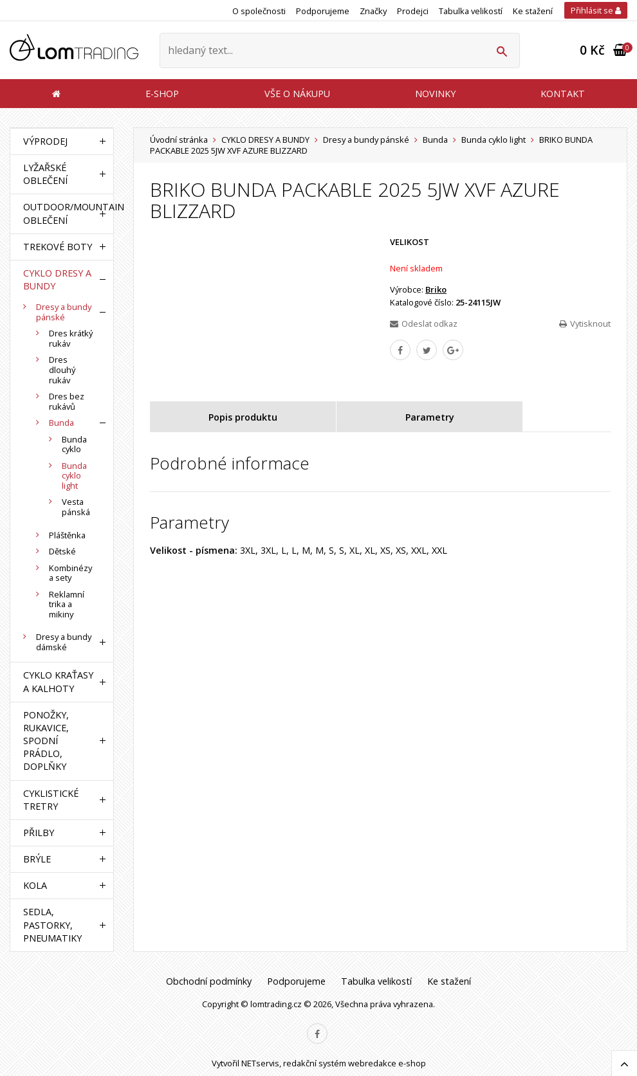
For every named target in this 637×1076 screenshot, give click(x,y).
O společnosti (259, 11)
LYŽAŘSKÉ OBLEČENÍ (45, 174)
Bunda (435, 139)
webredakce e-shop (387, 1063)
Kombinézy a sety (70, 573)
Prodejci (413, 11)
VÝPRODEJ (45, 141)
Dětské (62, 551)
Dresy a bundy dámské (63, 642)
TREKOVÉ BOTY (57, 247)
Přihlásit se (596, 10)
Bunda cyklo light (493, 139)
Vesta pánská (76, 507)
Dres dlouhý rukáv (62, 369)
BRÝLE (37, 859)
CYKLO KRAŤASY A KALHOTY (58, 681)
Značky (373, 11)
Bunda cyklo (74, 444)
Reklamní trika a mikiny (66, 604)
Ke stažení (533, 11)
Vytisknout (585, 323)
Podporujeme (322, 11)
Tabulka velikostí (471, 11)
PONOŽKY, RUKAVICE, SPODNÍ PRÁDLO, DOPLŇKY (46, 741)
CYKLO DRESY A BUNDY (265, 139)
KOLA (35, 885)
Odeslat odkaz (423, 323)
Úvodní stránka (179, 139)
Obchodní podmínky (209, 981)
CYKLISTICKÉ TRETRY (50, 799)
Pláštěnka (67, 535)
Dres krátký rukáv (71, 338)
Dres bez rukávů (66, 401)
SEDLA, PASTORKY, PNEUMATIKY (52, 925)
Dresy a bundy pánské (366, 139)
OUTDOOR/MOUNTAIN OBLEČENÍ (58, 213)
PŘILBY (38, 832)
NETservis (260, 1063)
